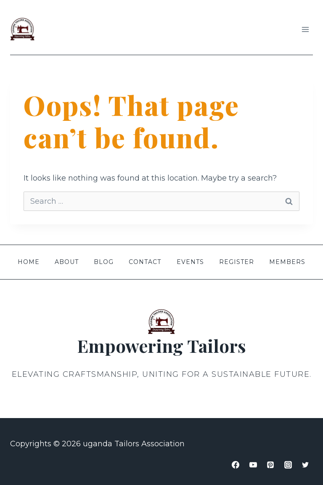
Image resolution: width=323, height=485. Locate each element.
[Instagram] (288, 464)
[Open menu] (305, 29)
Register (236, 262)
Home (29, 262)
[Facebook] (235, 464)
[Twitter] (305, 464)
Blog (104, 262)
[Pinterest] (270, 464)
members (287, 262)
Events (190, 262)
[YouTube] (253, 464)
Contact (145, 262)
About (67, 262)
